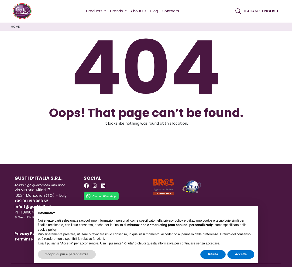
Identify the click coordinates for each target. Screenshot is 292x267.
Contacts (170, 11)
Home (15, 27)
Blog (154, 11)
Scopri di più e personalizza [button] (66, 254)
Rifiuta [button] (213, 254)
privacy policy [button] (173, 220)
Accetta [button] (241, 254)
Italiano (252, 11)
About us (138, 11)
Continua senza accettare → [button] (232, 212)
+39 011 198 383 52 (31, 201)
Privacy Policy (28, 233)
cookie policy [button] (47, 229)
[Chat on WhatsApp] (101, 199)
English (270, 11)
